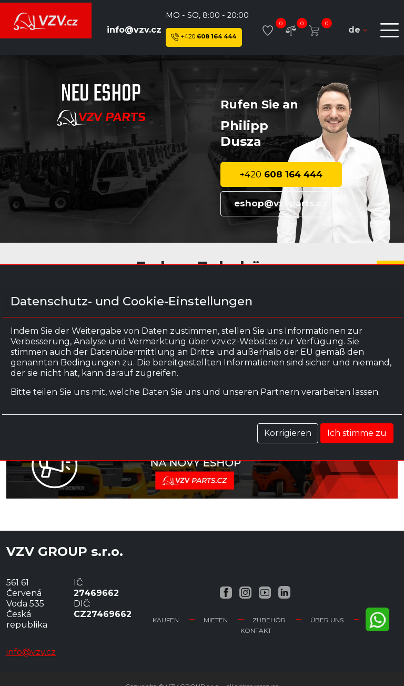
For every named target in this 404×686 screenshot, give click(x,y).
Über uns (327, 620)
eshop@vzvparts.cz (280, 203)
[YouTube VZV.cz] (265, 592)
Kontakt (255, 630)
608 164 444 (203, 37)
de (357, 30)
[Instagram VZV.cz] (245, 592)
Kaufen (166, 620)
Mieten (216, 620)
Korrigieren (287, 433)
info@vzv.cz (134, 30)
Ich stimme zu (357, 433)
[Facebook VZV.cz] (226, 592)
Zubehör (269, 620)
